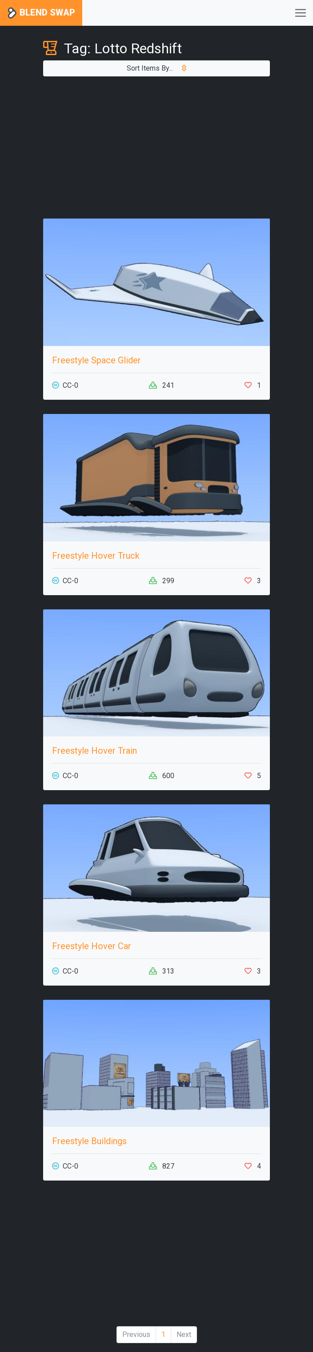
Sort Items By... (156, 68)
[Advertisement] (156, 147)
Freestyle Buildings (89, 1141)
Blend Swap (41, 13)
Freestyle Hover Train (94, 750)
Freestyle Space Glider (96, 360)
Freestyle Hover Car (91, 946)
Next (184, 1334)
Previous (136, 1334)
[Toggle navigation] (300, 13)
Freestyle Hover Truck (96, 555)
